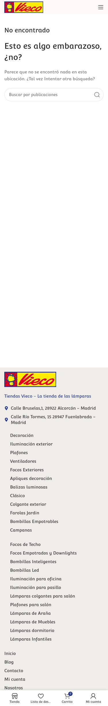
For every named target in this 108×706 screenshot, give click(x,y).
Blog (9, 662)
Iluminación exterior (31, 444)
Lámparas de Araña (30, 613)
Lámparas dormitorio (32, 630)
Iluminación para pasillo (35, 587)
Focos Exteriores (27, 469)
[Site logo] (23, 6)
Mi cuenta (14, 679)
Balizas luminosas (29, 487)
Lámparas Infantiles (31, 639)
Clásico (17, 495)
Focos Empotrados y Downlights (43, 553)
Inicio (10, 653)
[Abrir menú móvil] (101, 7)
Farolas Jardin (24, 512)
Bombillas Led (24, 570)
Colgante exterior (28, 504)
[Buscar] (54, 94)
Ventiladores (23, 461)
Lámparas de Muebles (32, 621)
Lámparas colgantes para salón (42, 596)
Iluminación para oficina (36, 578)
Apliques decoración (31, 478)
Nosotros (13, 687)
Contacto (13, 670)
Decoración (21, 435)
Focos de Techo (25, 544)
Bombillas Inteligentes (33, 561)
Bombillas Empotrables (34, 521)
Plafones (19, 452)
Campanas (21, 530)
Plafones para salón (30, 604)
